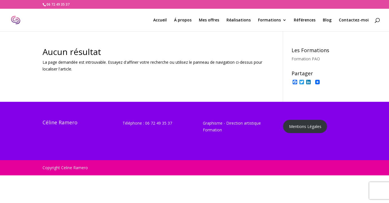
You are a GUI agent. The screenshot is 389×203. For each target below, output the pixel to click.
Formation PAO (306, 58)
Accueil (160, 20)
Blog (327, 20)
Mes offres (209, 20)
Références (304, 20)
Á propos (183, 20)
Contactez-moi (354, 20)
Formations (269, 20)
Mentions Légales (305, 126)
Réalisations (238, 20)
